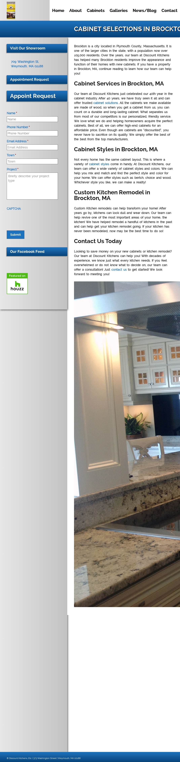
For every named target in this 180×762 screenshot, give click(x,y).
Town (11, 155)
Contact (169, 10)
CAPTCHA (14, 208)
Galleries (119, 10)
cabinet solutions (105, 103)
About (75, 10)
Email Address (17, 141)
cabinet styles (99, 164)
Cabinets (96, 10)
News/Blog (144, 10)
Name (12, 113)
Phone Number (18, 127)
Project (12, 169)
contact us (119, 269)
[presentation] (32, 218)
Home (58, 10)
